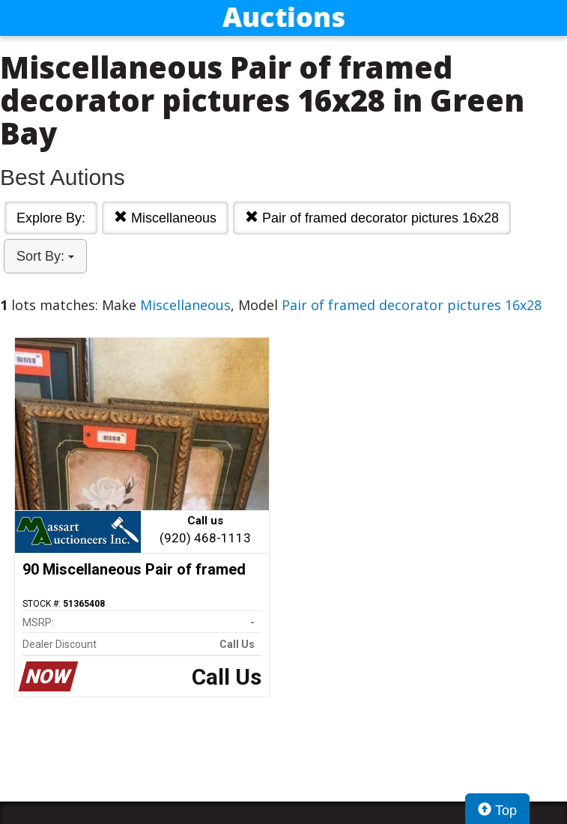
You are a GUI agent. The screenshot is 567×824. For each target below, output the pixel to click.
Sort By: (45, 256)
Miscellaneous (165, 217)
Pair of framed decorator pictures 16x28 (372, 217)
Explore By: (50, 217)
